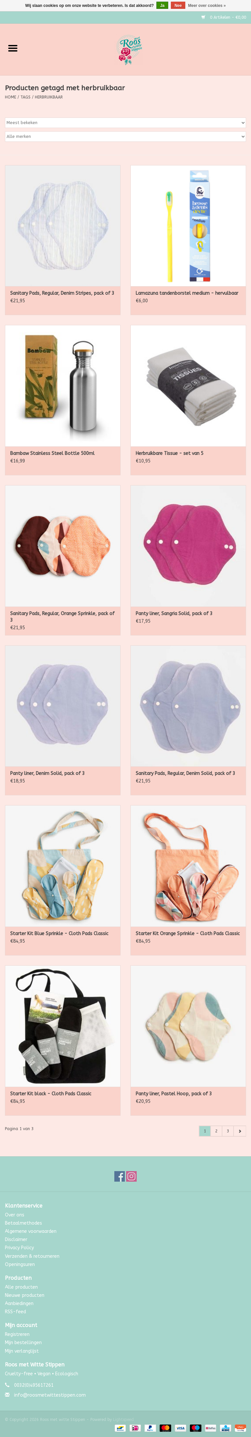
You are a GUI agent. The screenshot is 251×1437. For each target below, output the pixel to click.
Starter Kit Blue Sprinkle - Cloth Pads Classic (59, 933)
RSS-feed (15, 1312)
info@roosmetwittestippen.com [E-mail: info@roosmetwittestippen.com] (50, 1395)
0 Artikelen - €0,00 (223, 17)
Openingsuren (20, 1264)
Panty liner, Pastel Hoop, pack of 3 (174, 1094)
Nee (178, 5)
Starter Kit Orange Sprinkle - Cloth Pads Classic (188, 933)
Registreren (17, 1334)
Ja (162, 5)
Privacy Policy (19, 1248)
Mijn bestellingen (23, 1342)
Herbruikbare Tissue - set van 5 (169, 453)
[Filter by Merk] (125, 136)
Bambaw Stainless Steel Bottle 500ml (52, 453)
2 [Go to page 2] (216, 1131)
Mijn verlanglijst (22, 1351)
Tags (25, 97)
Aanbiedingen (19, 1303)
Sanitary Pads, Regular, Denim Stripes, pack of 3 (62, 293)
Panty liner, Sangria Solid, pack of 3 (174, 613)
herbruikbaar (49, 97)
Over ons (14, 1215)
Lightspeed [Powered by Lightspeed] (123, 1419)
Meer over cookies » (207, 5)
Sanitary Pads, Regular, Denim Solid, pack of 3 (185, 773)
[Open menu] (13, 47)
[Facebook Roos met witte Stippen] (119, 1176)
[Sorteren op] (125, 123)
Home (10, 97)
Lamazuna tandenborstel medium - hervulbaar (187, 293)
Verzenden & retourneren (32, 1256)
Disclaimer (16, 1239)
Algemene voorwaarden (31, 1231)
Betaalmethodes (23, 1223)
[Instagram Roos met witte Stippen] (131, 1176)
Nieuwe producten (24, 1295)
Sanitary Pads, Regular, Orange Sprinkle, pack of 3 (62, 617)
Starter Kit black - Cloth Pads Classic (50, 1094)
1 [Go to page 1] (205, 1131)
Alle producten (21, 1287)
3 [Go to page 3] (228, 1131)
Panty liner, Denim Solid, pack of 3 (47, 773)
